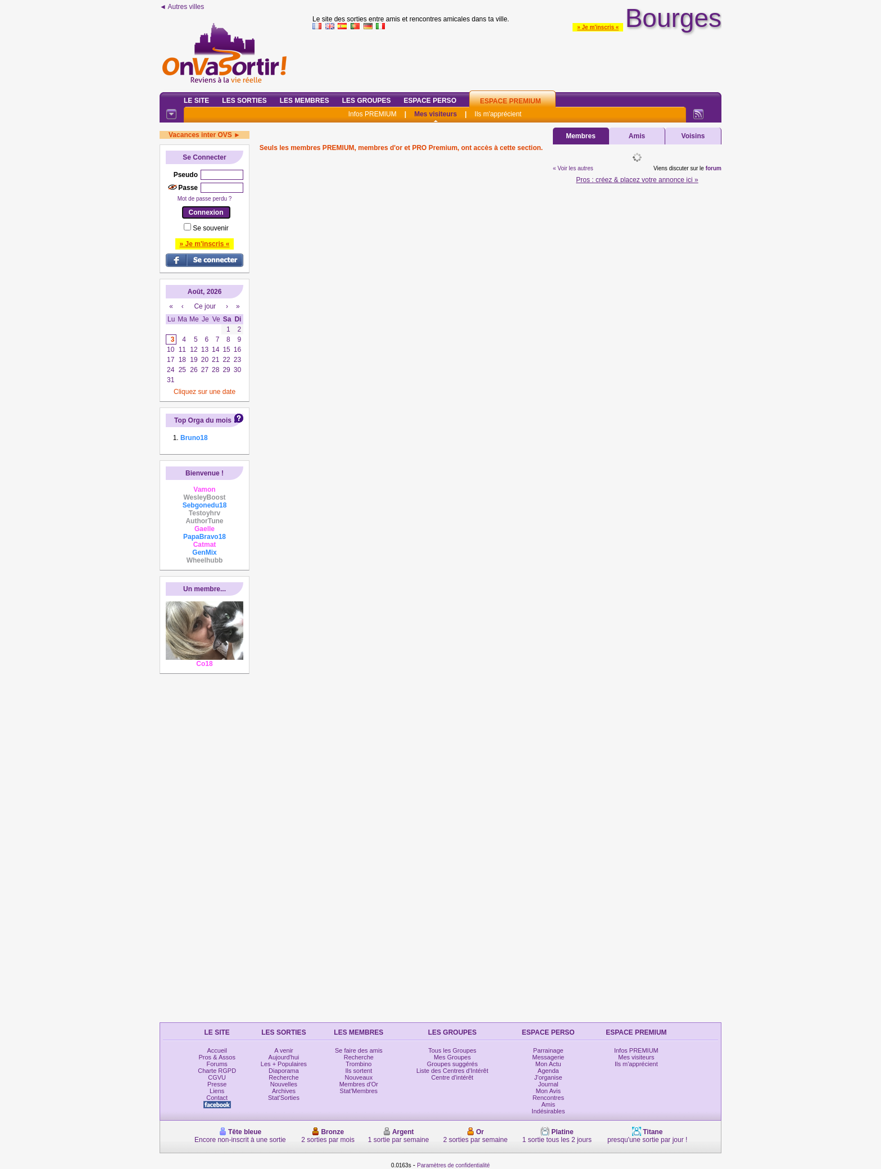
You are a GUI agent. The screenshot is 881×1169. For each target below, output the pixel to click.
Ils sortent (359, 1070)
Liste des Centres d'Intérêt (452, 1070)
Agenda (548, 1070)
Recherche (283, 1077)
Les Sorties (244, 101)
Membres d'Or (358, 1084)
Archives (284, 1091)
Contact (217, 1097)
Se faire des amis (359, 1050)
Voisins (693, 136)
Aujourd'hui (284, 1057)
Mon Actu (548, 1064)
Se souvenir (210, 228)
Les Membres (304, 101)
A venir (283, 1050)
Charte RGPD (217, 1070)
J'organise (548, 1077)
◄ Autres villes (182, 7)
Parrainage (548, 1050)
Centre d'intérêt (453, 1077)
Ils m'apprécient (498, 114)
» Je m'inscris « (598, 27)
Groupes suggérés (452, 1064)
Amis (637, 136)
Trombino (358, 1064)
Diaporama (284, 1070)
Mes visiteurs (435, 114)
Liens (217, 1091)
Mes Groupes (452, 1057)
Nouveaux (359, 1077)
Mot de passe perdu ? (205, 199)
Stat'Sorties (283, 1097)
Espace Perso (429, 101)
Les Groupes (366, 101)
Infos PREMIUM (372, 114)
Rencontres (548, 1097)
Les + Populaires (284, 1064)
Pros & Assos (216, 1057)
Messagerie (548, 1057)
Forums (217, 1064)
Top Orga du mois (202, 420)
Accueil (216, 1050)
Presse (216, 1084)
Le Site (196, 101)
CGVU (217, 1077)
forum (713, 168)
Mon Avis (548, 1091)
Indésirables (548, 1111)
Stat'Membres (359, 1091)
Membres (581, 136)
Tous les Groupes (452, 1050)
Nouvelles (283, 1084)
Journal (548, 1084)
